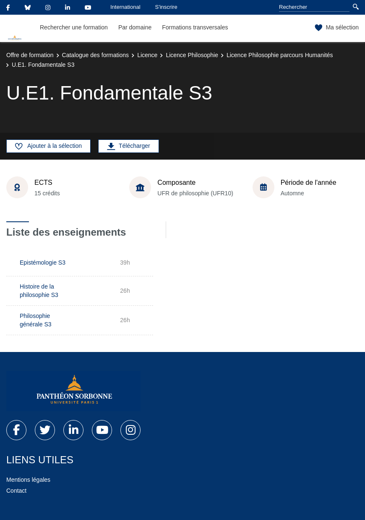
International (125, 7)
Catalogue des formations (95, 55)
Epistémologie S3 (42, 262)
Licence (147, 55)
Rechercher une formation (74, 27)
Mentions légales (28, 479)
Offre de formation (30, 55)
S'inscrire (166, 7)
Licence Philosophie (192, 55)
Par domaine (134, 27)
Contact (16, 490)
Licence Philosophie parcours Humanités (280, 55)
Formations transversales (195, 27)
